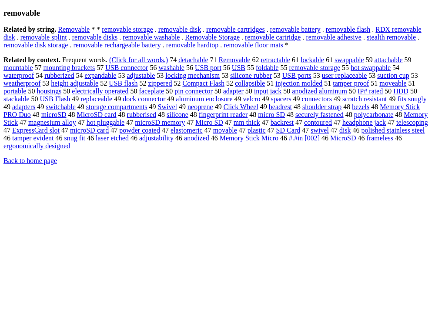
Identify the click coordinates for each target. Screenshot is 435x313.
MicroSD (343, 138)
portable (14, 91)
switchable (60, 106)
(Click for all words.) (138, 59)
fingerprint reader (223, 114)
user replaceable (344, 75)
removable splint (43, 37)
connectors (317, 99)
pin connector (193, 91)
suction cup (393, 75)
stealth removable (391, 37)
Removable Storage (212, 37)
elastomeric (187, 130)
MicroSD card (96, 114)
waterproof (18, 75)
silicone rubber (251, 75)
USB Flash (55, 99)
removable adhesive (333, 37)
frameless (380, 138)
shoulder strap (321, 106)
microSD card (89, 130)
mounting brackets (69, 67)
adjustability (156, 138)
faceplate (151, 91)
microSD (54, 114)
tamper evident (33, 138)
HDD (400, 91)
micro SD (271, 114)
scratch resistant (364, 99)
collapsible (250, 83)
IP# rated (370, 91)
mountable (18, 67)
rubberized (59, 75)
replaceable (96, 99)
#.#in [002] (304, 138)
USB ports (296, 75)
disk (345, 130)
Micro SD (209, 122)
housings (49, 91)
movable (225, 130)
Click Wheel (241, 106)
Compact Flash (203, 83)
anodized (196, 138)
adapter (233, 91)
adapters (23, 106)
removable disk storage (35, 45)
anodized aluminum (319, 91)
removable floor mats (253, 45)
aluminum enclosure (204, 99)
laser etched (112, 138)
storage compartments (116, 106)
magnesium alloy (52, 122)
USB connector (126, 67)
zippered (160, 83)
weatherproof (21, 83)
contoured (318, 122)
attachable (389, 59)
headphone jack (364, 122)
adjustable (141, 75)
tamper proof (351, 83)
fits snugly (412, 99)
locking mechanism (192, 75)
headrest (280, 106)
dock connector (144, 99)
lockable (312, 59)
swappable (349, 59)
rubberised (142, 114)
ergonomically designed (36, 146)
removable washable (151, 37)
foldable (267, 67)
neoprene (200, 106)
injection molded (298, 83)
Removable (74, 29)
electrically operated (100, 91)
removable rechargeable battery (117, 45)
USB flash (123, 83)
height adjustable (74, 83)
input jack (268, 91)
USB (238, 67)
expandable (101, 75)
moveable (392, 83)
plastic (257, 130)
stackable (16, 99)
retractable (275, 59)
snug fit (74, 138)
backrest (282, 122)
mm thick (247, 122)
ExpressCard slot (36, 130)
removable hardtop (192, 45)
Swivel (167, 106)
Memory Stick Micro (249, 138)
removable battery (295, 29)
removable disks (94, 37)
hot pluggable (106, 122)
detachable (193, 59)
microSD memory (160, 122)
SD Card (288, 130)
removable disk (179, 29)
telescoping (412, 122)
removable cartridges (235, 29)
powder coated (139, 130)
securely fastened (319, 114)
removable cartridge (273, 37)
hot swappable (371, 67)
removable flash (348, 29)
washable (171, 67)
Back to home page (30, 160)
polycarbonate (374, 114)
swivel (320, 130)
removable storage (127, 29)
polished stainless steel (393, 130)
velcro (252, 99)
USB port (208, 67)
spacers (281, 99)
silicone (177, 114)
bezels (360, 106)
